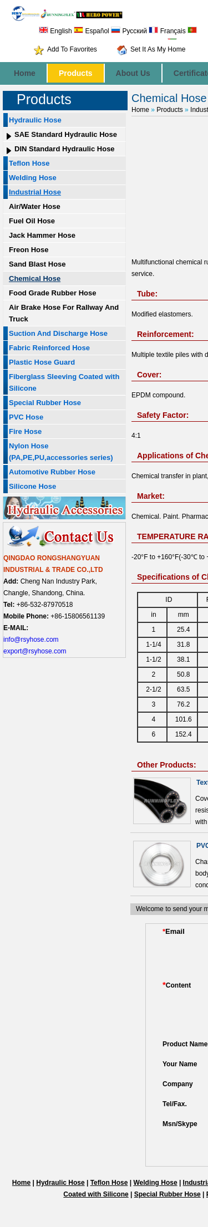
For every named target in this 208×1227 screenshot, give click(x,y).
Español (91, 31)
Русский (129, 31)
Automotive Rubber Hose (52, 472)
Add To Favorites (72, 49)
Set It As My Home (157, 49)
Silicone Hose (32, 486)
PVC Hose (26, 417)
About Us (133, 73)
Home (24, 73)
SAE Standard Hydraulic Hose (65, 134)
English (55, 31)
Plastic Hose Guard (42, 362)
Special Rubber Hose (45, 402)
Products (76, 73)
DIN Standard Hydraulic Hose (64, 149)
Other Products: (166, 764)
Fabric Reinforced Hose (49, 348)
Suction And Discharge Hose (58, 333)
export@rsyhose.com (35, 651)
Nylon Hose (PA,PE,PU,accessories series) (61, 452)
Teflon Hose (29, 163)
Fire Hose (25, 431)
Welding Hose (33, 177)
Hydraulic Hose (35, 120)
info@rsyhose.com (31, 639)
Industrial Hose (35, 192)
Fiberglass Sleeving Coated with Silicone (64, 382)
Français (167, 31)
